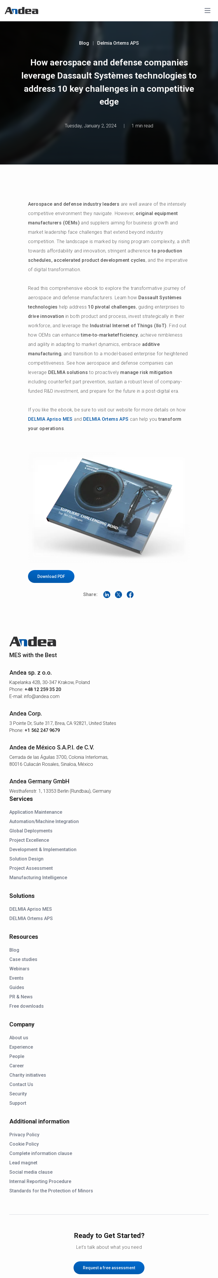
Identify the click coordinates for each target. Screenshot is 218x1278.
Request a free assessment (109, 1267)
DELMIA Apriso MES (50, 419)
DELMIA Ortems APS (106, 419)
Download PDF (51, 576)
